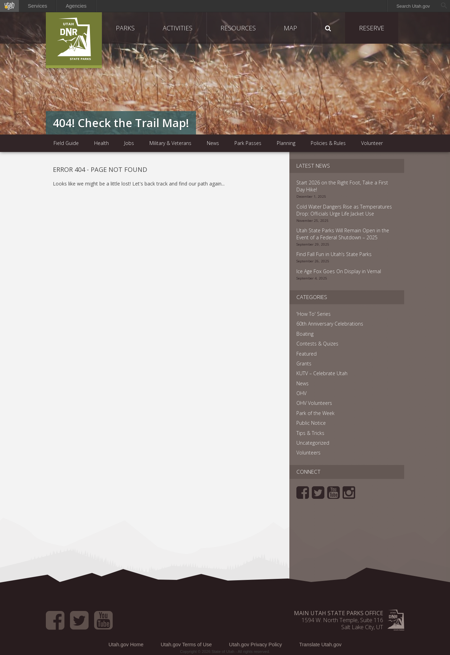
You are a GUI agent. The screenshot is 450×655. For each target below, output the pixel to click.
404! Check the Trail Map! (121, 122)
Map (290, 28)
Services (37, 6)
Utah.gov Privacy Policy (255, 644)
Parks (125, 28)
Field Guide (66, 143)
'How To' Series (313, 314)
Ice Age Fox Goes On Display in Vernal (338, 271)
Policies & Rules (328, 143)
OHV (301, 393)
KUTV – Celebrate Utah (321, 373)
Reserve (371, 28)
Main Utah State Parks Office (338, 613)
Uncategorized (312, 442)
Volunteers (308, 452)
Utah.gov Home (125, 644)
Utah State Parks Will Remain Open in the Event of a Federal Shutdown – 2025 (342, 234)
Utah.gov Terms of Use (186, 644)
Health (101, 143)
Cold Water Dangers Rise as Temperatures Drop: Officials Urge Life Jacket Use (344, 210)
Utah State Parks (74, 40)
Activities (177, 28)
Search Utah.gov (413, 6)
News (213, 143)
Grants (303, 363)
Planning (286, 143)
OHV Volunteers (314, 403)
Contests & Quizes (317, 343)
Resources (238, 28)
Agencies (76, 6)
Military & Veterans (170, 143)
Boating (305, 333)
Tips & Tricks (310, 433)
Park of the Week (315, 413)
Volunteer (372, 143)
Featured (306, 353)
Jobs (129, 143)
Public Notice (311, 423)
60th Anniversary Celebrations (329, 323)
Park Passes (247, 143)
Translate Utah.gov (320, 644)
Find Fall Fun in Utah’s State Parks (334, 254)
